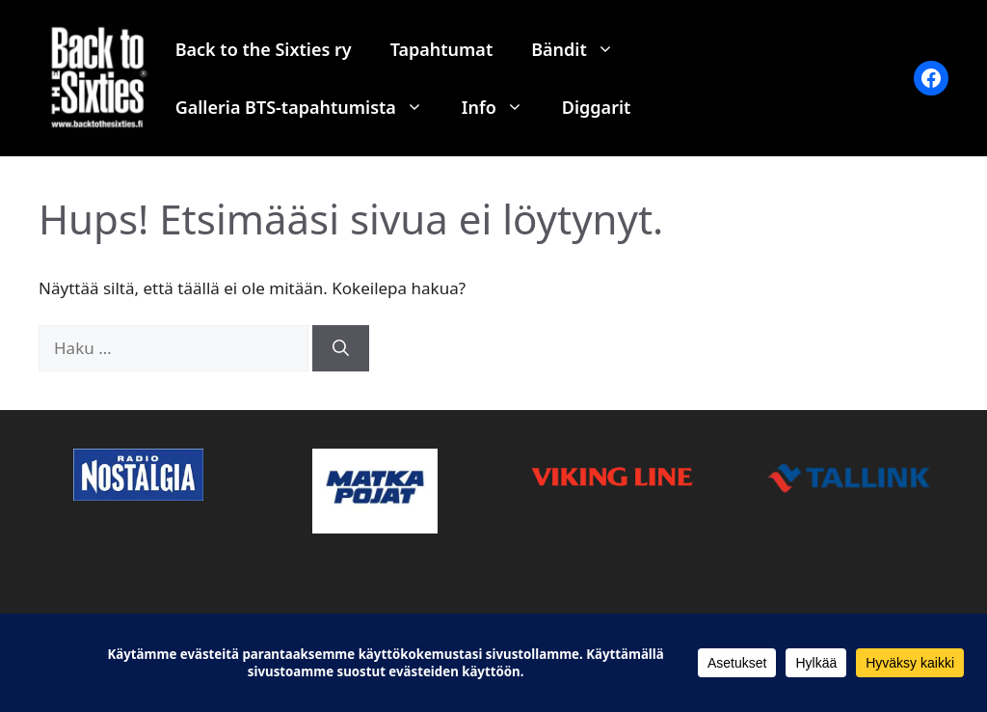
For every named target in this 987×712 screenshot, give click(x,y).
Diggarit (596, 107)
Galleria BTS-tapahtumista (308, 107)
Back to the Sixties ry (263, 49)
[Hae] (340, 348)
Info (502, 107)
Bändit (582, 49)
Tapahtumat (442, 49)
